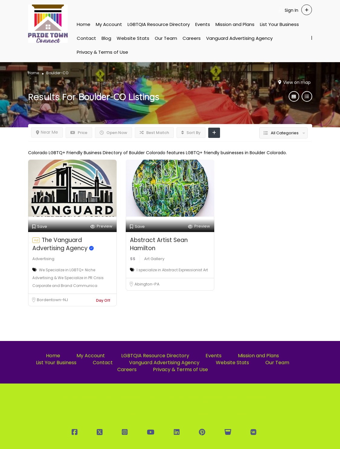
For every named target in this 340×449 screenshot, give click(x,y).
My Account (109, 24)
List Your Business (279, 24)
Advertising (43, 259)
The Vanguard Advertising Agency (63, 244)
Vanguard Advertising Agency (239, 38)
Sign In (291, 10)
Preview (101, 226)
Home (83, 24)
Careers (192, 38)
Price (78, 132)
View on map (297, 82)
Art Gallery (154, 259)
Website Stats (133, 38)
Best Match (154, 132)
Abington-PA (147, 284)
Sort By (191, 132)
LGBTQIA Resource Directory (159, 24)
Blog (106, 38)
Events (202, 24)
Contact (86, 38)
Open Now (113, 132)
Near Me (47, 132)
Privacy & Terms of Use (102, 52)
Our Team (166, 38)
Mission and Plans (234, 24)
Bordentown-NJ (52, 300)
